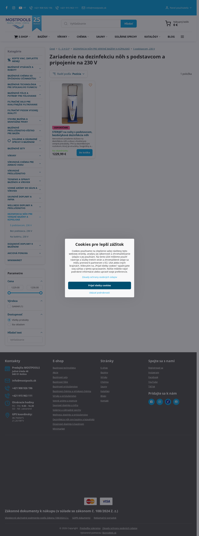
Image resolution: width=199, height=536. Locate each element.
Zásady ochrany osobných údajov (99, 277)
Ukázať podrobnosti (99, 292)
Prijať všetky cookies (99, 285)
